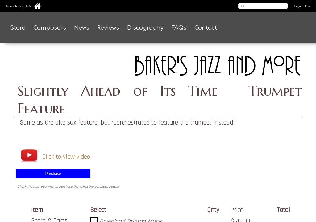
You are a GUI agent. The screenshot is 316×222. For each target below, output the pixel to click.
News (81, 28)
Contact (205, 28)
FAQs (179, 28)
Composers (49, 28)
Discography (145, 28)
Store (17, 28)
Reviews (108, 28)
